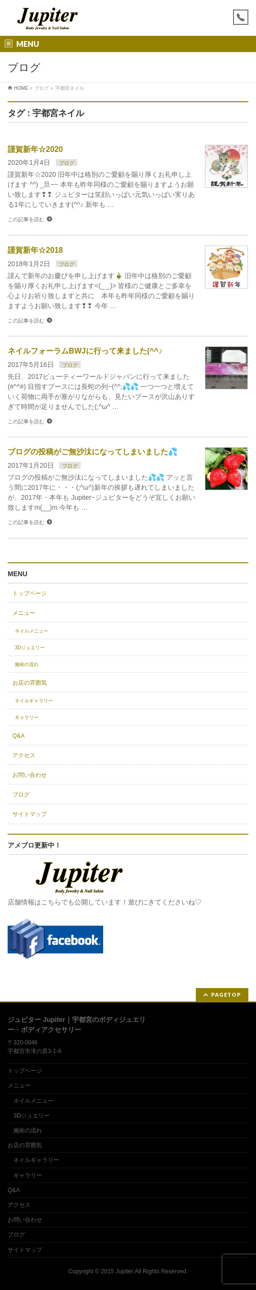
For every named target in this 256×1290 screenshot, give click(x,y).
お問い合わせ (29, 775)
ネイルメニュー (31, 631)
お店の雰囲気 (29, 682)
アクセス (23, 755)
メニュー (23, 613)
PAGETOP (226, 994)
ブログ (67, 163)
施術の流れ (27, 664)
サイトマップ (29, 814)
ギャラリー (27, 717)
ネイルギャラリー (34, 700)
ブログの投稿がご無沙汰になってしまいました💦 (93, 452)
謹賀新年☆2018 (35, 250)
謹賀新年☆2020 (35, 149)
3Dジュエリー (30, 647)
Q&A (18, 735)
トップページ (29, 593)
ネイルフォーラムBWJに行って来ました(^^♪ (85, 351)
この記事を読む (26, 219)
